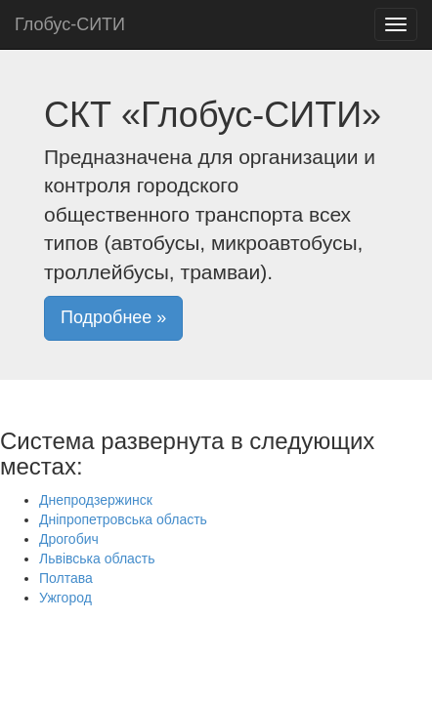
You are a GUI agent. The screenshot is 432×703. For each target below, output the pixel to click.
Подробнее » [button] (113, 317)
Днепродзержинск (95, 500)
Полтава (66, 578)
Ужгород (65, 597)
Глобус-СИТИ (70, 24)
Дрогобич (69, 539)
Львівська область (97, 558)
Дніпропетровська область (123, 519)
